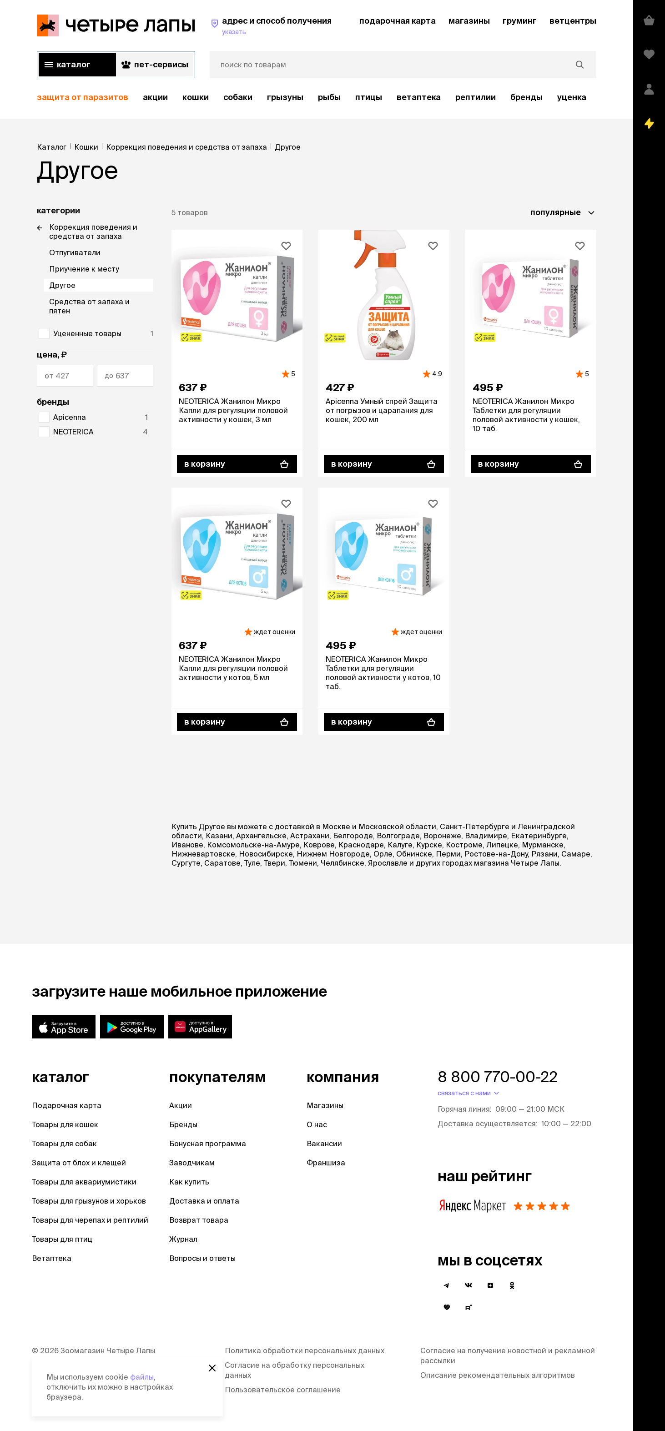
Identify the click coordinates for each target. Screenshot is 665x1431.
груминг (520, 20)
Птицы (368, 97)
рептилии (475, 97)
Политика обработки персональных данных (304, 1350)
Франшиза (326, 1163)
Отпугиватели (75, 252)
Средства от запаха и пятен (89, 306)
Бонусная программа (207, 1143)
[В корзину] (237, 464)
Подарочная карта (66, 1105)
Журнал (183, 1239)
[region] (316, 97)
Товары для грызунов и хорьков (89, 1201)
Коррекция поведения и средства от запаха (93, 231)
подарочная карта (397, 20)
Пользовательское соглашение (283, 1390)
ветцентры (572, 20)
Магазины (325, 1105)
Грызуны (285, 97)
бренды (526, 97)
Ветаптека (419, 97)
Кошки (195, 97)
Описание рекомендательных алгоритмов (497, 1375)
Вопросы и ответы (202, 1258)
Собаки (237, 97)
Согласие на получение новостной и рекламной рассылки (507, 1355)
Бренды (183, 1124)
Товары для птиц (62, 1239)
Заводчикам (192, 1163)
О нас (317, 1124)
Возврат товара (198, 1220)
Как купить (189, 1182)
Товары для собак (64, 1143)
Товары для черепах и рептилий (90, 1220)
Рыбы (329, 97)
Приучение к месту (84, 269)
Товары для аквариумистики (84, 1182)
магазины (469, 20)
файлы (142, 1377)
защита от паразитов (82, 97)
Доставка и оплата (204, 1201)
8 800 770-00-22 (498, 1076)
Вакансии (324, 1143)
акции (155, 97)
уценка (571, 97)
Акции (180, 1105)
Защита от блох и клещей (79, 1163)
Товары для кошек (65, 1124)
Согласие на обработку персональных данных (294, 1370)
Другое (62, 285)
